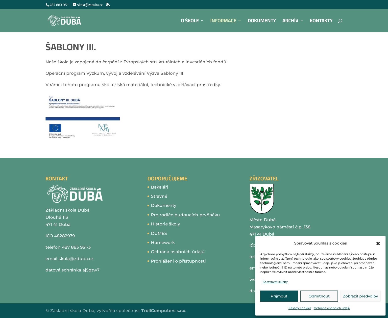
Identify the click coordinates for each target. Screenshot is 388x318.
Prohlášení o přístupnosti (178, 261)
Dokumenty (262, 22)
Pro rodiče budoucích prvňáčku (185, 214)
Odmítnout (319, 296)
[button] (378, 243)
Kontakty (321, 22)
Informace (223, 22)
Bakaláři (159, 187)
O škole (190, 22)
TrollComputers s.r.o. (163, 310)
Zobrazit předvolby (360, 296)
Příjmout (279, 296)
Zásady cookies (300, 308)
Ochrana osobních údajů (332, 308)
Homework (163, 242)
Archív (290, 22)
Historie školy (165, 223)
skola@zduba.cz (76, 258)
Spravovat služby (275, 282)
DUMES (159, 233)
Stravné (159, 196)
